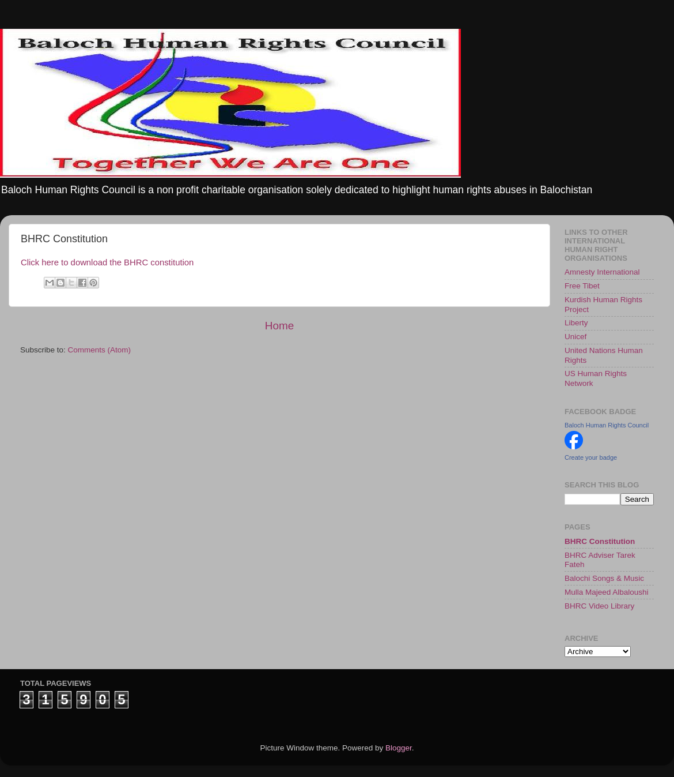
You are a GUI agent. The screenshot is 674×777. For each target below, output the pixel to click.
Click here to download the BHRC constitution (107, 262)
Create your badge (591, 457)
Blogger (398, 748)
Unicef (575, 336)
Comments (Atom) (99, 350)
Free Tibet (582, 285)
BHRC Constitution (600, 541)
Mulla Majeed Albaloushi (607, 592)
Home (279, 326)
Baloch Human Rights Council (607, 425)
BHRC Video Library (599, 606)
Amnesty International (602, 272)
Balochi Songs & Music (604, 578)
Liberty (576, 322)
